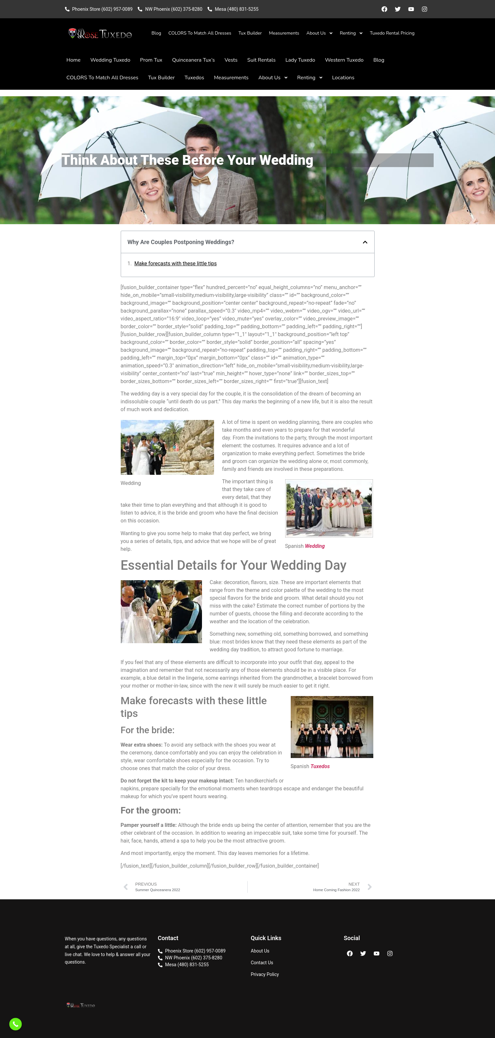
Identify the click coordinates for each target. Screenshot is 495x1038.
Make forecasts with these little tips (175, 263)
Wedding (315, 546)
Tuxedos (320, 766)
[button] (365, 242)
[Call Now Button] (15, 1024)
